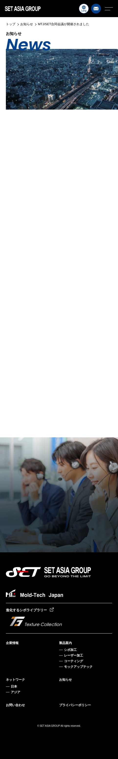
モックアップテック (78, 666)
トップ (10, 24)
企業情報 (12, 643)
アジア (15, 692)
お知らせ (26, 24)
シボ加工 (70, 650)
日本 (14, 686)
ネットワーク (15, 679)
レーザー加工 (73, 655)
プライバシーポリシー (75, 705)
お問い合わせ (15, 705)
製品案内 (65, 643)
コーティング (73, 661)
